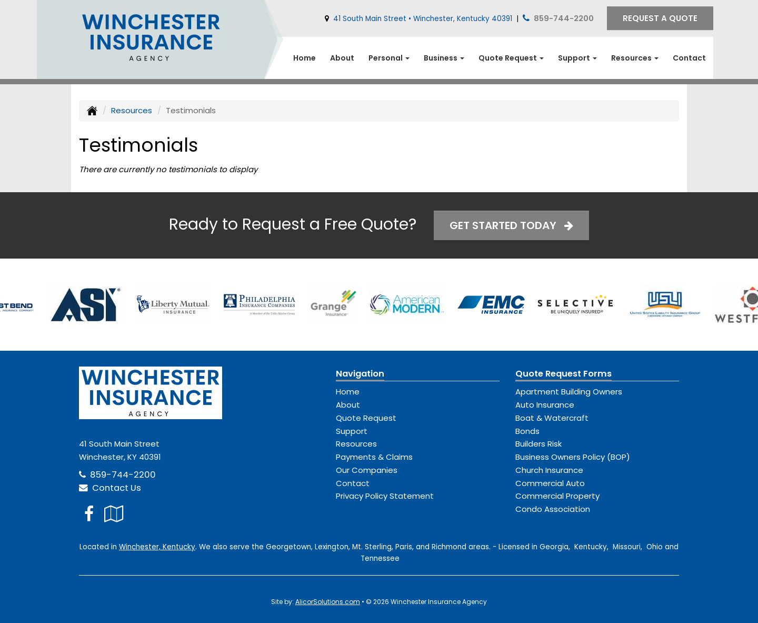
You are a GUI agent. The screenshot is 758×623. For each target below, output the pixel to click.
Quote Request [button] (511, 58)
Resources (131, 110)
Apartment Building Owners (568, 391)
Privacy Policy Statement (385, 495)
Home (304, 58)
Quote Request (366, 417)
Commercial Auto (550, 483)
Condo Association (552, 509)
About (342, 58)
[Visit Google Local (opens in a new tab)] (114, 514)
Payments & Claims (374, 456)
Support (351, 431)
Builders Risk (538, 443)
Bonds (527, 431)
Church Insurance (549, 470)
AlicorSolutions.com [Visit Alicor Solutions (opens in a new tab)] (327, 601)
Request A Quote (660, 18)
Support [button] (577, 58)
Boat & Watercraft (552, 417)
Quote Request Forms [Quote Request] (563, 374)
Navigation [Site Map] (360, 374)
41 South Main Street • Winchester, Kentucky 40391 (422, 19)
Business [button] (444, 58)
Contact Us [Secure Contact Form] (110, 488)
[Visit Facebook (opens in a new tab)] (89, 514)
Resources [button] (635, 58)
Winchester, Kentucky (157, 547)
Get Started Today (511, 225)
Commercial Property (557, 495)
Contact (689, 58)
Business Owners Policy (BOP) (572, 456)
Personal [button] (389, 58)
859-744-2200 (564, 18)
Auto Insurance (544, 404)
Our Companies (366, 470)
